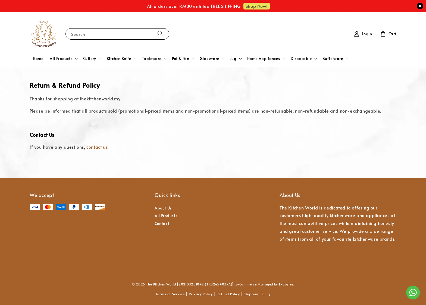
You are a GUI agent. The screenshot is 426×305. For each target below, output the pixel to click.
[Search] (160, 33)
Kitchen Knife (119, 58)
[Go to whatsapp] (413, 292)
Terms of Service (170, 293)
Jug (233, 58)
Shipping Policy (257, 293)
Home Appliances (263, 58)
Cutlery (89, 58)
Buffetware (332, 58)
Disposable (301, 58)
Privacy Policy (201, 293)
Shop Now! (257, 6)
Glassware (209, 58)
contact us (97, 147)
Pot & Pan (180, 58)
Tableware (151, 58)
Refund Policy (228, 293)
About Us (163, 208)
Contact (162, 223)
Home (38, 58)
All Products (61, 58)
